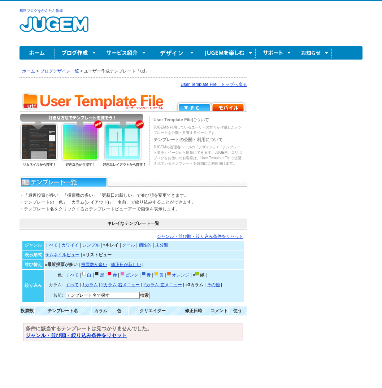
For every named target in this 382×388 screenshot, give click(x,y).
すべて (51, 245)
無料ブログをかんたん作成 (41, 11)
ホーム (37, 53)
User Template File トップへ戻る (214, 84)
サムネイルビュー (62, 254)
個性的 (145, 245)
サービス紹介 (124, 53)
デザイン (173, 53)
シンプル (91, 245)
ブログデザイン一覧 (59, 71)
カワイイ (70, 245)
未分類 (161, 245)
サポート (275, 53)
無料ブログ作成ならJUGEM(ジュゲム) (53, 28)
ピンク (129, 275)
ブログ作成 (77, 53)
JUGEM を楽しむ (226, 53)
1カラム (90, 284)
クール (128, 245)
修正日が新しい (126, 264)
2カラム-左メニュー (162, 284)
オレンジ (178, 275)
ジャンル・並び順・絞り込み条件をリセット (200, 236)
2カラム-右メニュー (120, 284)
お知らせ (313, 53)
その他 (213, 284)
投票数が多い (94, 264)
